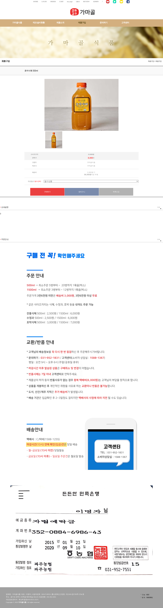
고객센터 (125, 23)
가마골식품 (17, 23)
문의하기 (103, 23)
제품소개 (60, 23)
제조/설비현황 (39, 23)
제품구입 (82, 23)
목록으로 (116, 191)
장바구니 (82, 191)
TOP (159, 207)
